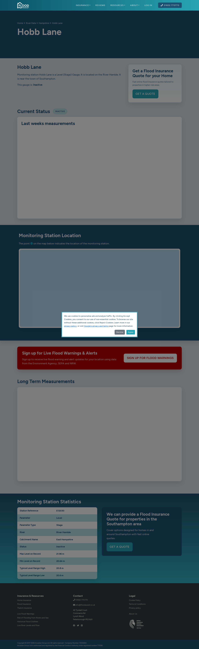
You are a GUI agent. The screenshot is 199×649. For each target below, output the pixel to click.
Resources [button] (117, 5)
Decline (119, 332)
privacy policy (70, 326)
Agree (130, 332)
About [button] (134, 5)
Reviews (100, 5)
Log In (148, 5)
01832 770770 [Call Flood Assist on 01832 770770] (170, 5)
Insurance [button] (83, 5)
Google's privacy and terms (96, 326)
